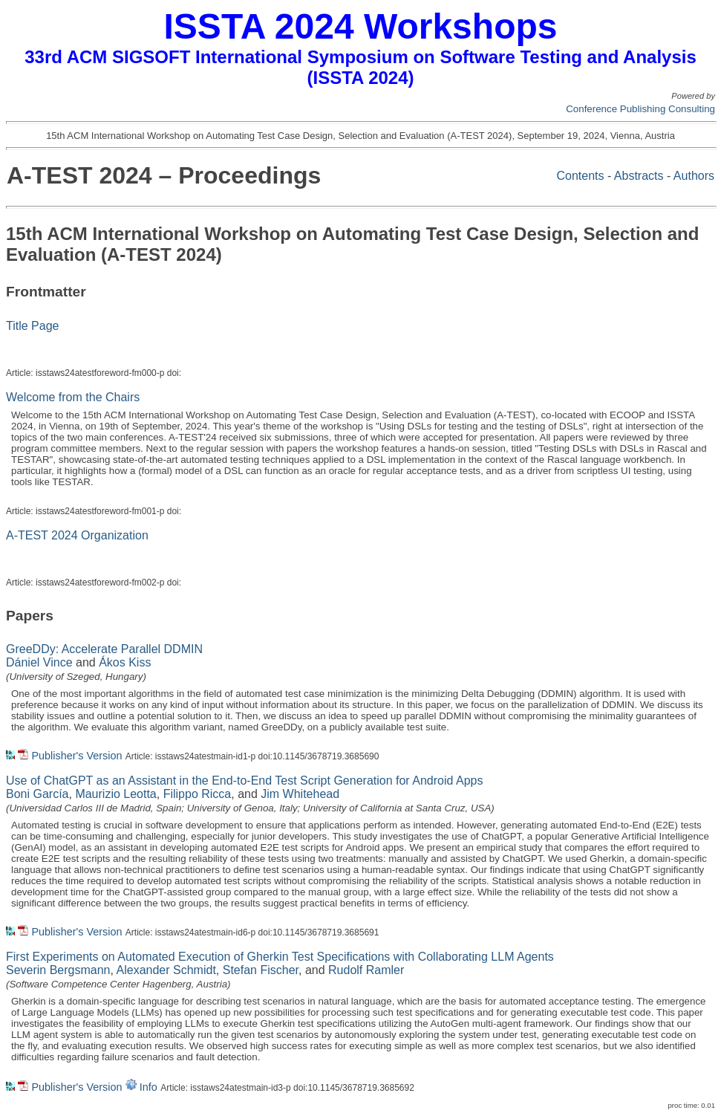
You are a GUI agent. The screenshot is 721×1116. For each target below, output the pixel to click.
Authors (693, 175)
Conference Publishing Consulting (640, 108)
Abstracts (639, 175)
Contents (580, 175)
